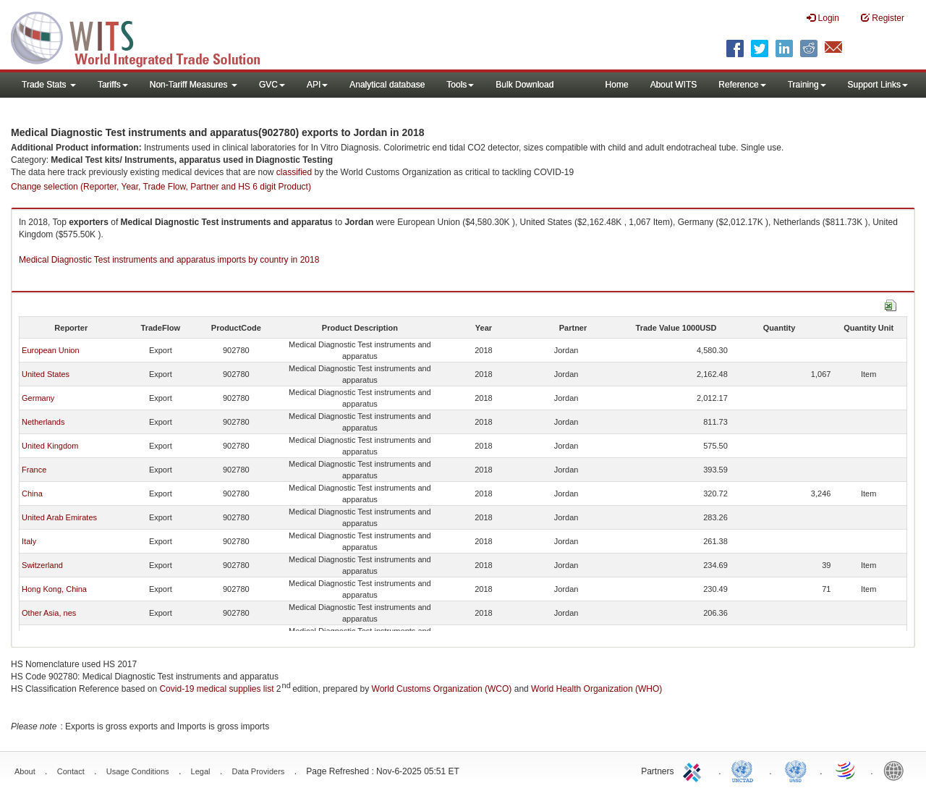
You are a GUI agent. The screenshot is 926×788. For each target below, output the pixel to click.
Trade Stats (49, 85)
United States (45, 374)
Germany (38, 398)
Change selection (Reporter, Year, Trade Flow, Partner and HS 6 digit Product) (161, 187)
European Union (51, 350)
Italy (29, 541)
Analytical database (387, 85)
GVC (272, 85)
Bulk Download (524, 85)
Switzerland (42, 565)
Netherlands (43, 422)
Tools (460, 85)
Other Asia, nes (49, 613)
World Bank (897, 769)
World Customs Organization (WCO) (442, 689)
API (317, 85)
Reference (741, 85)
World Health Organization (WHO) (596, 689)
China (32, 493)
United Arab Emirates (59, 517)
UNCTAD (745, 769)
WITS (144, 36)
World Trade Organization (846, 769)
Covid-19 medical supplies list (216, 689)
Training (807, 85)
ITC (694, 769)
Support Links (878, 85)
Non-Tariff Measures (193, 85)
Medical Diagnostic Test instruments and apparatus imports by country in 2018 (169, 260)
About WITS (673, 85)
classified (294, 172)
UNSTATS (795, 769)
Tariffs (113, 85)
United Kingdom (50, 445)
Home (617, 85)
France (34, 469)
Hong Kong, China (54, 589)
